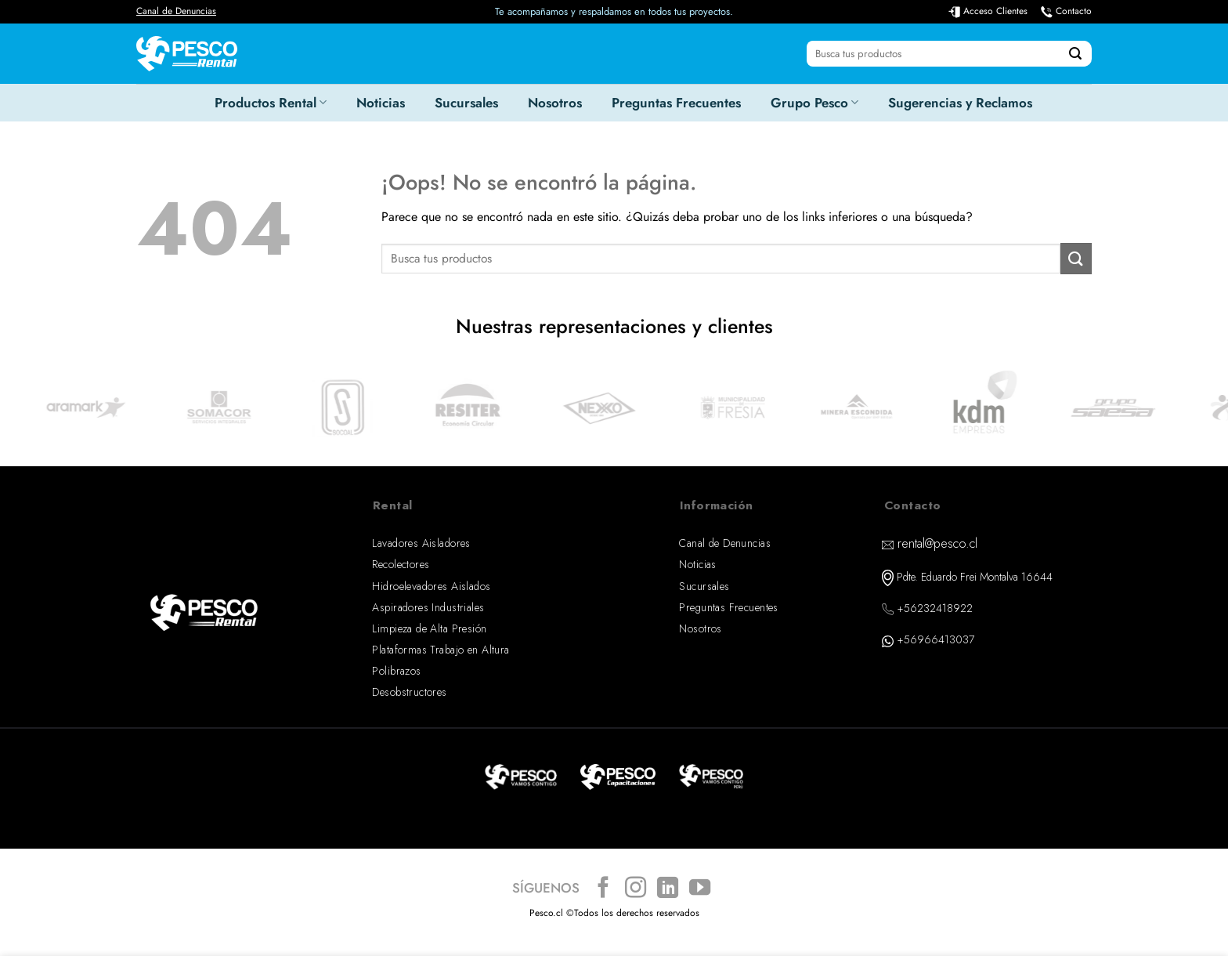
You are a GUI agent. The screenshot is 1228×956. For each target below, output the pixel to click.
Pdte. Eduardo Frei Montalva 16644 (975, 577)
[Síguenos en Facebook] (603, 889)
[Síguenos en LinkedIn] (667, 889)
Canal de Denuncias (176, 11)
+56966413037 (935, 639)
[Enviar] (1075, 54)
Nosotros (555, 102)
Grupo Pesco (814, 102)
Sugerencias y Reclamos (960, 102)
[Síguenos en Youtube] (699, 889)
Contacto (1074, 11)
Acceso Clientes (995, 11)
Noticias (380, 102)
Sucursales (466, 102)
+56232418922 (935, 608)
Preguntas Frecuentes (676, 102)
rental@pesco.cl (937, 543)
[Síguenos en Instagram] (635, 889)
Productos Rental (271, 102)
